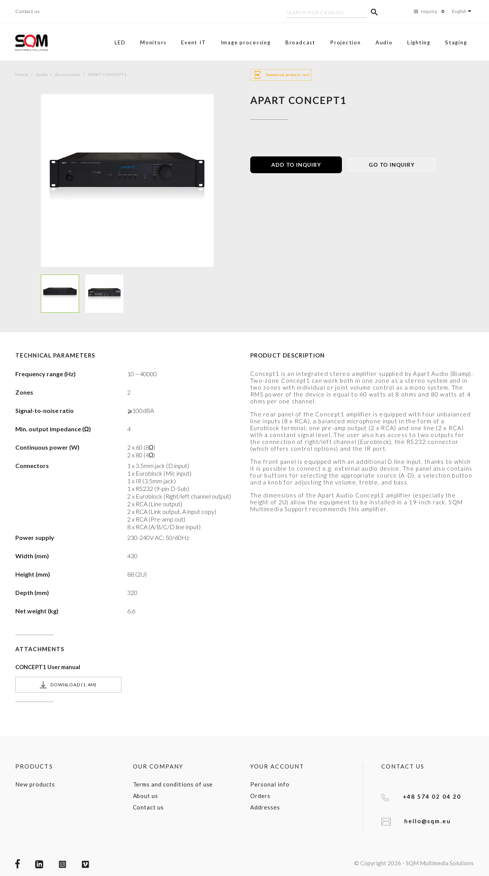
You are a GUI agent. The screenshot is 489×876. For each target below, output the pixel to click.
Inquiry (430, 11)
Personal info (269, 784)
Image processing (246, 42)
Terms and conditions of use (173, 784)
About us (146, 795)
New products (35, 784)
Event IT (193, 42)
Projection (345, 42)
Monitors (153, 42)
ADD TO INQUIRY (296, 164)
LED (120, 42)
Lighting (419, 42)
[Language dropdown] (463, 11)
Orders (260, 795)
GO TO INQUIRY (391, 164)
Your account (277, 766)
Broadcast (300, 42)
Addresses (265, 807)
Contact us (27, 11)
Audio (384, 42)
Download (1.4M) (68, 685)
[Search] (327, 13)
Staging (456, 42)
